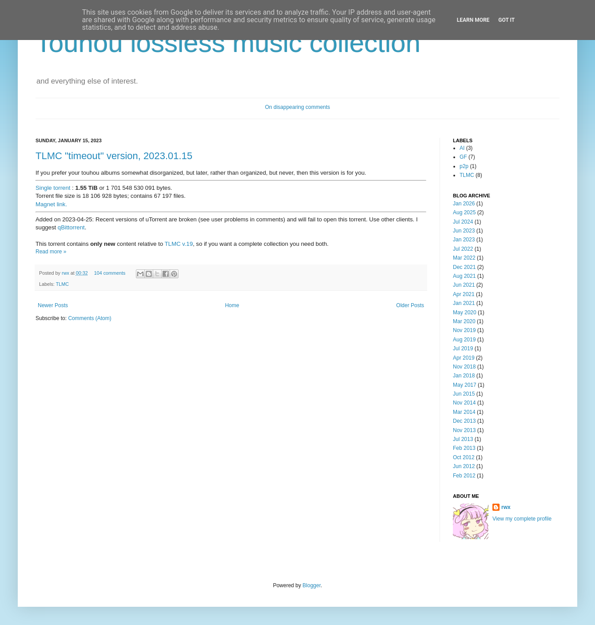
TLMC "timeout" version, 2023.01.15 (114, 155)
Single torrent (53, 187)
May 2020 (464, 312)
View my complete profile (521, 519)
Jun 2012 (464, 466)
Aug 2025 (464, 212)
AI (462, 148)
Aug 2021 (464, 276)
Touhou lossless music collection (228, 43)
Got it (506, 20)
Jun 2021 (464, 285)
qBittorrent (71, 227)
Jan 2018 (464, 376)
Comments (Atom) (89, 318)
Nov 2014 (464, 403)
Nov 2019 (464, 330)
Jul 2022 (463, 249)
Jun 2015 (464, 394)
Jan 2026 (464, 203)
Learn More (473, 20)
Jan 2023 (464, 239)
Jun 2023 (464, 231)
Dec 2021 (464, 267)
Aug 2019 (464, 340)
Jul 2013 (463, 439)
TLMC (62, 284)
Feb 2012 (464, 476)
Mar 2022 (464, 258)
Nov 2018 (464, 367)
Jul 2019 (463, 348)
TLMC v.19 (179, 243)
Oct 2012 (464, 457)
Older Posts (410, 305)
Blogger (311, 585)
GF (463, 157)
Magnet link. (51, 204)
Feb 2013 (464, 448)
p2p (464, 166)
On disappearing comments (297, 107)
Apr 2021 (464, 294)
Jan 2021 (464, 303)
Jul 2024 (463, 222)
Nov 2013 (464, 430)
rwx (66, 273)
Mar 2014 (464, 412)
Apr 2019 (464, 358)
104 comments (110, 273)
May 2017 (464, 385)
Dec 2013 (464, 421)
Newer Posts (53, 305)
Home (232, 305)
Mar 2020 (464, 321)
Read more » (51, 251)
